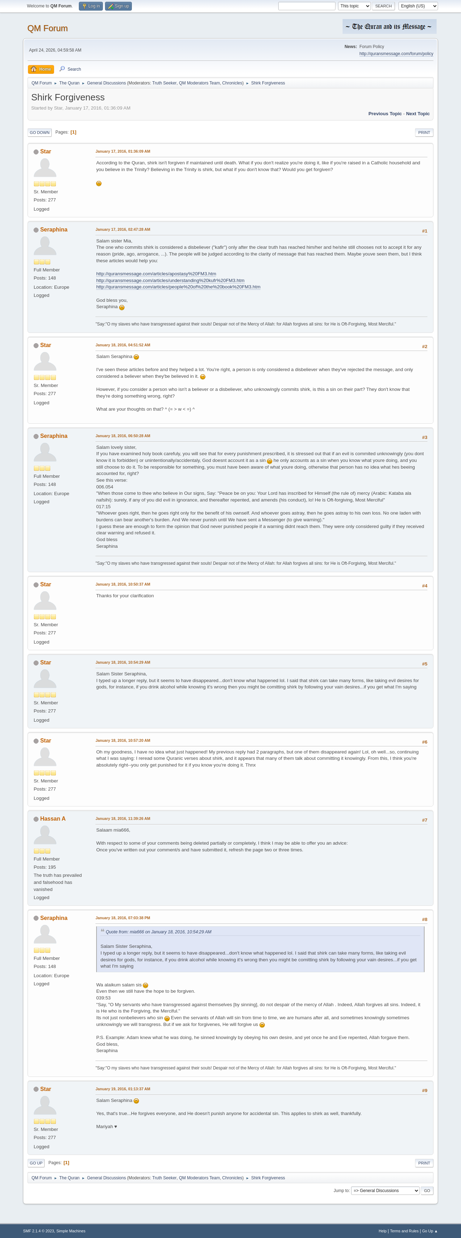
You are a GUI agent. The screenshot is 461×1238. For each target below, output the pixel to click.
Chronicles (232, 83)
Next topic (418, 113)
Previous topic (385, 113)
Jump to (341, 1190)
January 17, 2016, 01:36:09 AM (122, 151)
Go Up (36, 1163)
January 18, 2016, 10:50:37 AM (122, 584)
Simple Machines (71, 1231)
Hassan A (53, 819)
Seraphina (54, 230)
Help (382, 1231)
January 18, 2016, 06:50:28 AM (122, 436)
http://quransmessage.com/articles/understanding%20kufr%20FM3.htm (170, 280)
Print (424, 132)
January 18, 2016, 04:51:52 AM (122, 345)
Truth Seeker (164, 83)
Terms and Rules (404, 1231)
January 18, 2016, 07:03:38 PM (122, 918)
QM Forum (47, 28)
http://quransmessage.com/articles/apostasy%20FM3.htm (156, 273)
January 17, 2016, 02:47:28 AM (122, 229)
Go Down (39, 132)
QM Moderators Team (199, 83)
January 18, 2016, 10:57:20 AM (122, 740)
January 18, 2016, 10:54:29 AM (122, 662)
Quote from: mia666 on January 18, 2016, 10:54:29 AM (158, 931)
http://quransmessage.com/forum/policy (396, 53)
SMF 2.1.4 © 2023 (38, 1231)
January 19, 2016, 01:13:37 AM (122, 1089)
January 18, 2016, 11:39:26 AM (122, 818)
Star (45, 151)
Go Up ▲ (430, 1231)
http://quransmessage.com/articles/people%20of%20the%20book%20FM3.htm (178, 286)
